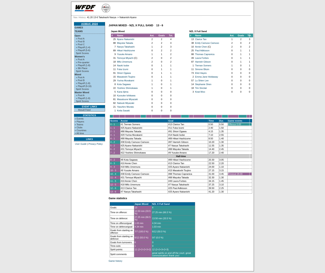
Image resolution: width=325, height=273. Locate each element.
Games (79, 27)
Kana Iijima (122, 92)
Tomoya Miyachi (125, 58)
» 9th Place (81, 68)
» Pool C (80, 44)
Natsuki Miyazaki (125, 103)
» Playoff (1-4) (83, 47)
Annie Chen (201, 46)
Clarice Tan (201, 39)
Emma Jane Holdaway (206, 76)
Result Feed (84, 110)
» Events (79, 118)
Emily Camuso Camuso (207, 43)
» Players (79, 121)
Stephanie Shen (203, 84)
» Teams (79, 124)
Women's (80, 56)
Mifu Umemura (124, 61)
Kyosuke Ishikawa (126, 95)
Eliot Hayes (201, 73)
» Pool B (80, 41)
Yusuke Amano (124, 54)
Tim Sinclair (201, 88)
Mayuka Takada (125, 43)
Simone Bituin (202, 69)
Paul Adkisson (202, 50)
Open (77, 35)
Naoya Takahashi (125, 46)
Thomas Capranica (205, 54)
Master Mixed (82, 92)
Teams (79, 31)
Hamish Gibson (203, 61)
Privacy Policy (95, 144)
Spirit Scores (82, 53)
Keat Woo (200, 92)
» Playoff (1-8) (83, 65)
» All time (79, 133)
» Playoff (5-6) (83, 50)
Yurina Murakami (125, 80)
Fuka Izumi (122, 69)
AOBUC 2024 (89, 23)
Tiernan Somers (203, 65)
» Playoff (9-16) (84, 86)
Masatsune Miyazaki (127, 99)
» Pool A (80, 38)
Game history (115, 261)
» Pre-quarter (82, 62)
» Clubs (78, 127)
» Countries (80, 130)
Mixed (78, 74)
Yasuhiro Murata (125, 107)
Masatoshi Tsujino (126, 76)
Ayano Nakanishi (125, 39)
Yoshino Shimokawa (127, 88)
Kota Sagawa (124, 84)
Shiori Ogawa (124, 73)
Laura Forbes (202, 58)
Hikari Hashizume (126, 50)
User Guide (81, 144)
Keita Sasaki (123, 110)
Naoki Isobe (123, 65)
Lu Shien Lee (202, 80)
